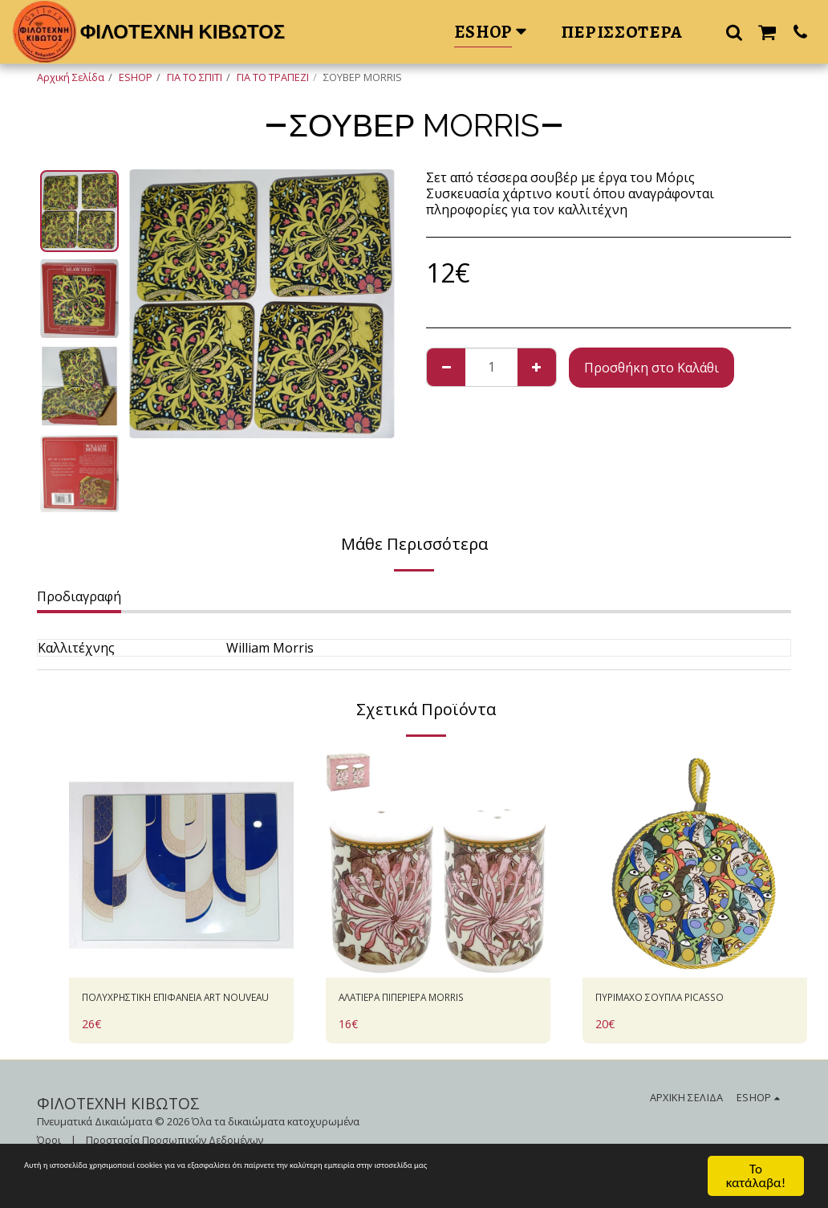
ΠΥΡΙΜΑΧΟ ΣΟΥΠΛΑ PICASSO (682, 1000)
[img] (181, 865)
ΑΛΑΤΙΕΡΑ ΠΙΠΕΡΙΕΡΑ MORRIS (429, 1000)
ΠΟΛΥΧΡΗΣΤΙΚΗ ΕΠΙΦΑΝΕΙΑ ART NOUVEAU (181, 1009)
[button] (734, 31)
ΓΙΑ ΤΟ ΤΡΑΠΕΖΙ (273, 77)
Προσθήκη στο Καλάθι (651, 367)
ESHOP (135, 77)
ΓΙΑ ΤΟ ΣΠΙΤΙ (194, 77)
